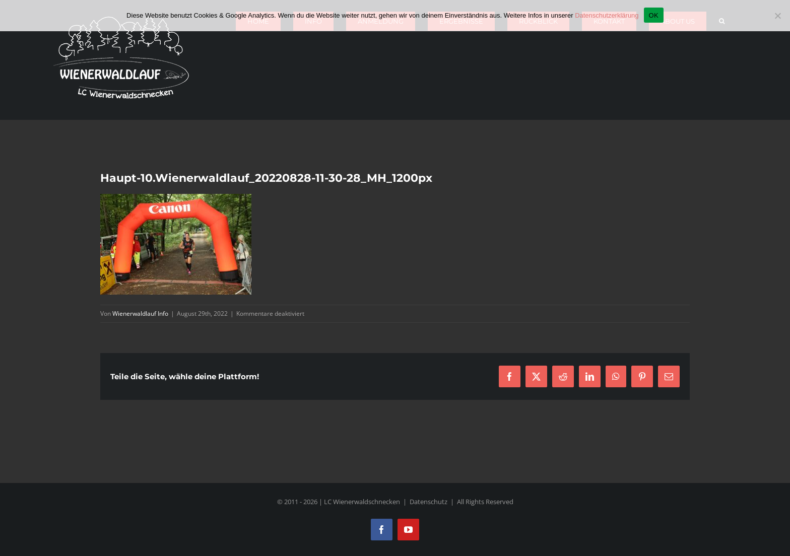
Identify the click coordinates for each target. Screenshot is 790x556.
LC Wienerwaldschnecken (362, 501)
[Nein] (777, 16)
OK (654, 15)
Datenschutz (428, 501)
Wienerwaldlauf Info (140, 313)
